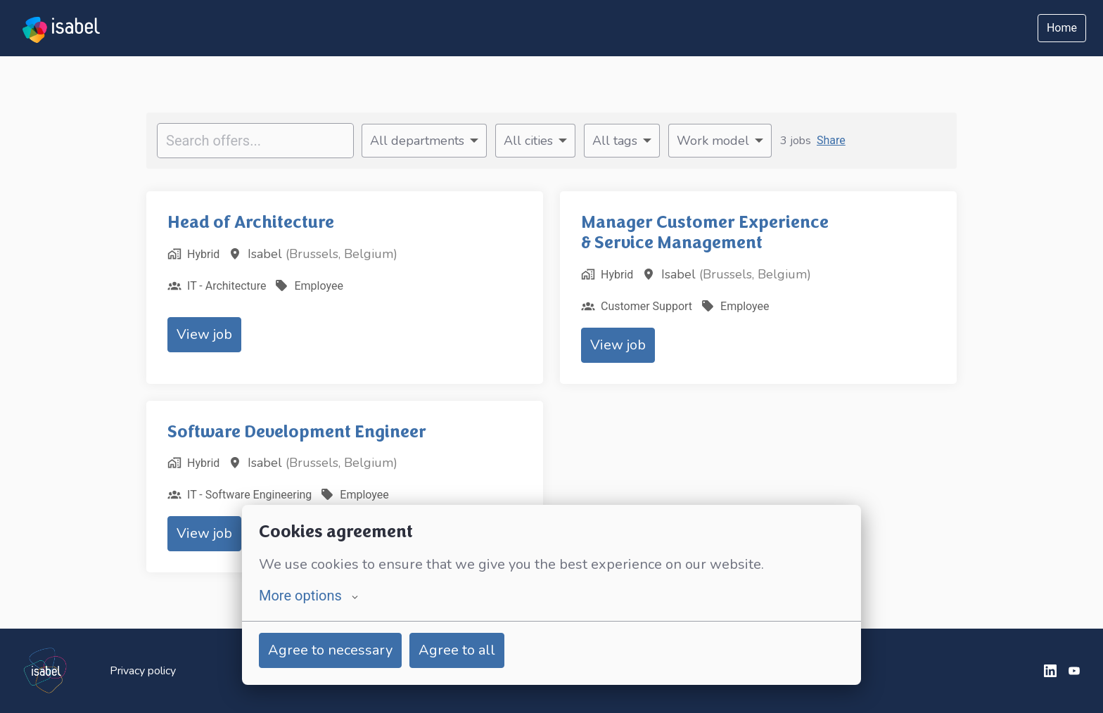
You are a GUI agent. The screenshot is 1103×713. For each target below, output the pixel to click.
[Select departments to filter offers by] (424, 141)
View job (204, 334)
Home (1062, 27)
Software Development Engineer (296, 432)
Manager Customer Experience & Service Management (705, 232)
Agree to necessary (330, 650)
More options (308, 595)
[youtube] (1074, 671)
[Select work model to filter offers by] (720, 141)
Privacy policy (143, 671)
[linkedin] (1050, 671)
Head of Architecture (250, 222)
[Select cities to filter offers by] (535, 141)
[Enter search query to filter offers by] (255, 141)
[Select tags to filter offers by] (622, 141)
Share (831, 140)
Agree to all (457, 650)
